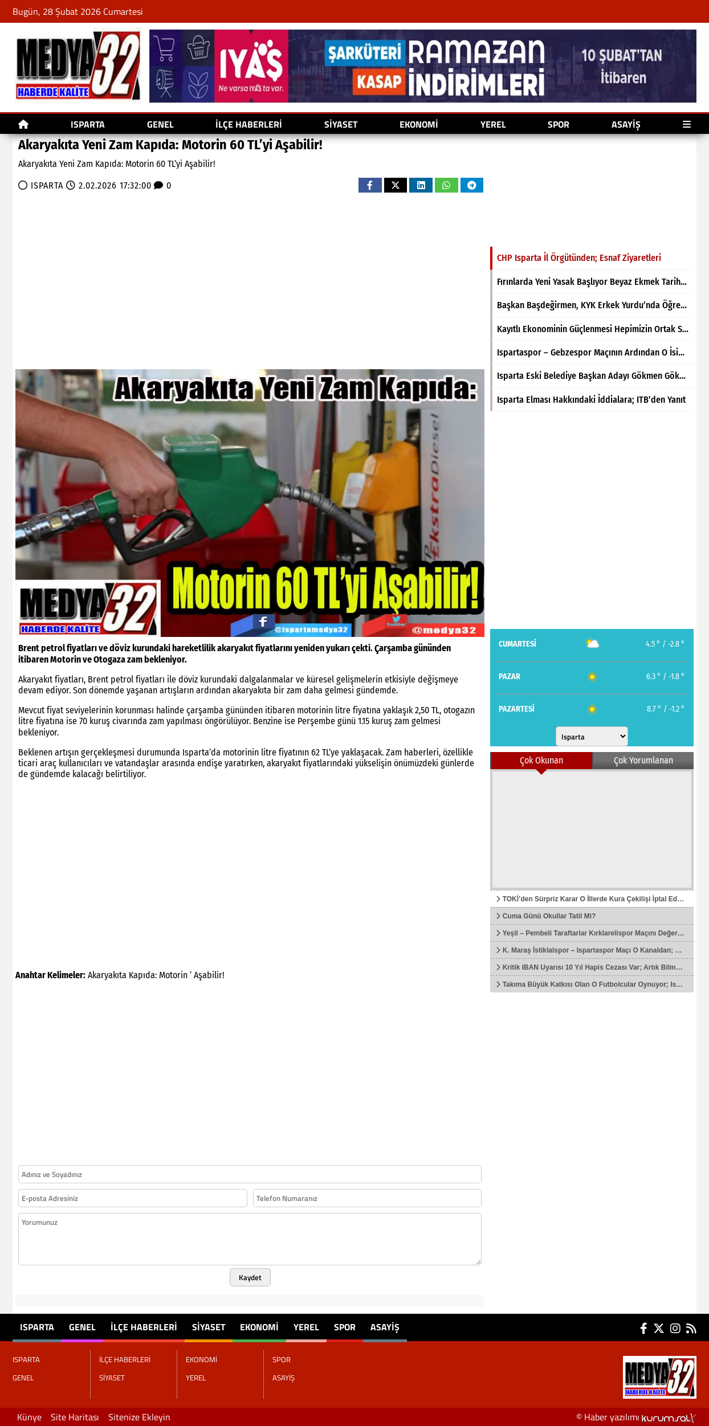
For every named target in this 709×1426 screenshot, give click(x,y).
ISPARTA (88, 124)
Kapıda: (143, 975)
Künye (29, 1417)
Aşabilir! (209, 975)
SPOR (558, 124)
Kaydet (250, 1277)
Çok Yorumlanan (643, 760)
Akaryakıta (107, 975)
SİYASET (340, 124)
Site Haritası (75, 1417)
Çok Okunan (541, 760)
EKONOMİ (419, 124)
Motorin (173, 975)
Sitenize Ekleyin (139, 1417)
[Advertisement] (177, 278)
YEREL (493, 124)
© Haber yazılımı (636, 1417)
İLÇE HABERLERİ (248, 124)
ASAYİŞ (626, 124)
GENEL (160, 124)
